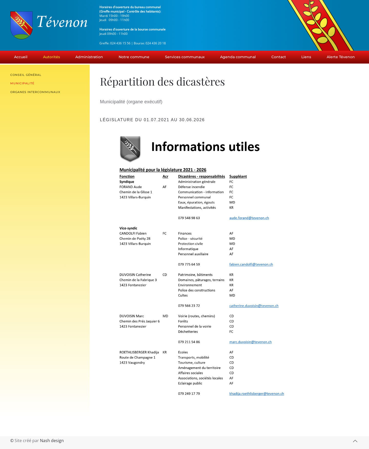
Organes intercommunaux (35, 92)
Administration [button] (89, 57)
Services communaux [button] (185, 57)
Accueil (20, 57)
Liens (306, 57)
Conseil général (26, 75)
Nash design (52, 440)
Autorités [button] (51, 57)
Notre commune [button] (134, 57)
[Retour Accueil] (48, 25)
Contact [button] (278, 57)
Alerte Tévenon (341, 57)
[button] (355, 441)
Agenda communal (238, 57)
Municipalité (22, 83)
